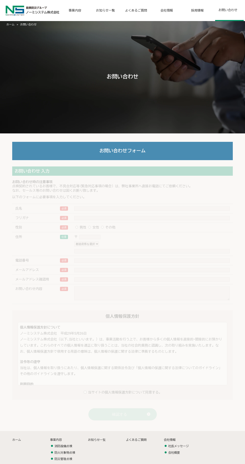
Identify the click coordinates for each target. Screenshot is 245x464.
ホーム (10, 24)
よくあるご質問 (136, 442)
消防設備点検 (63, 448)
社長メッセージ (178, 448)
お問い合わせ (28, 24)
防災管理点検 (63, 461)
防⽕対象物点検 (65, 455)
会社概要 (174, 455)
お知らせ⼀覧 (97, 442)
